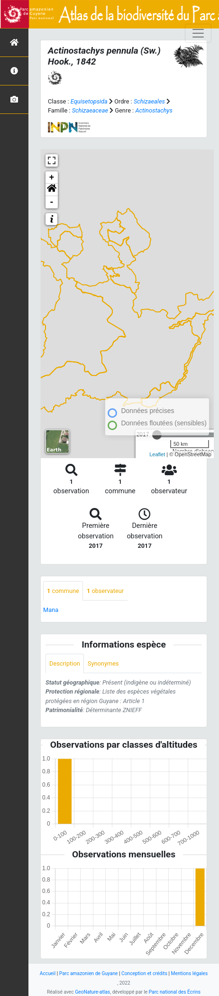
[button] (52, 190)
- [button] (52, 202)
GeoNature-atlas (92, 992)
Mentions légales (189, 973)
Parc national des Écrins (175, 992)
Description (64, 663)
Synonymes (103, 663)
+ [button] (52, 177)
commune (63, 590)
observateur (105, 590)
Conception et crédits (144, 973)
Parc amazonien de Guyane (88, 973)
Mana (50, 609)
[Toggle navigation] (198, 33)
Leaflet (157, 454)
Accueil (47, 973)
